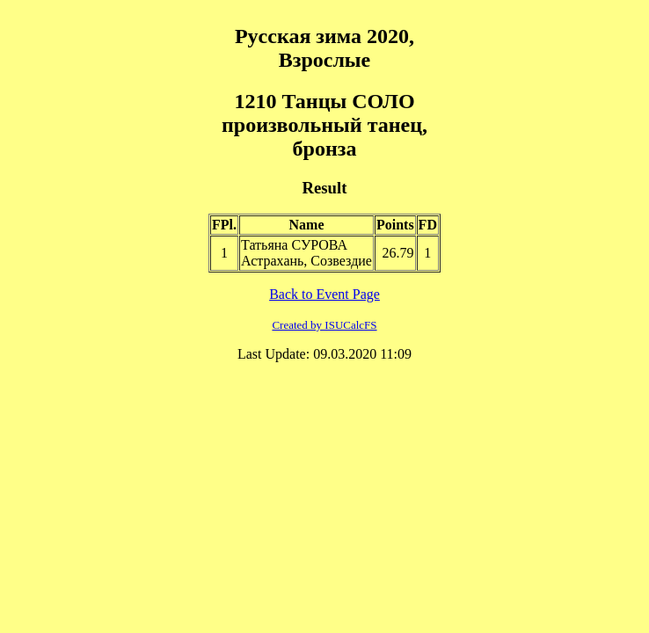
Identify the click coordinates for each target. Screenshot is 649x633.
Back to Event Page (324, 294)
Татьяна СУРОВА (294, 244)
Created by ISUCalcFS (324, 324)
